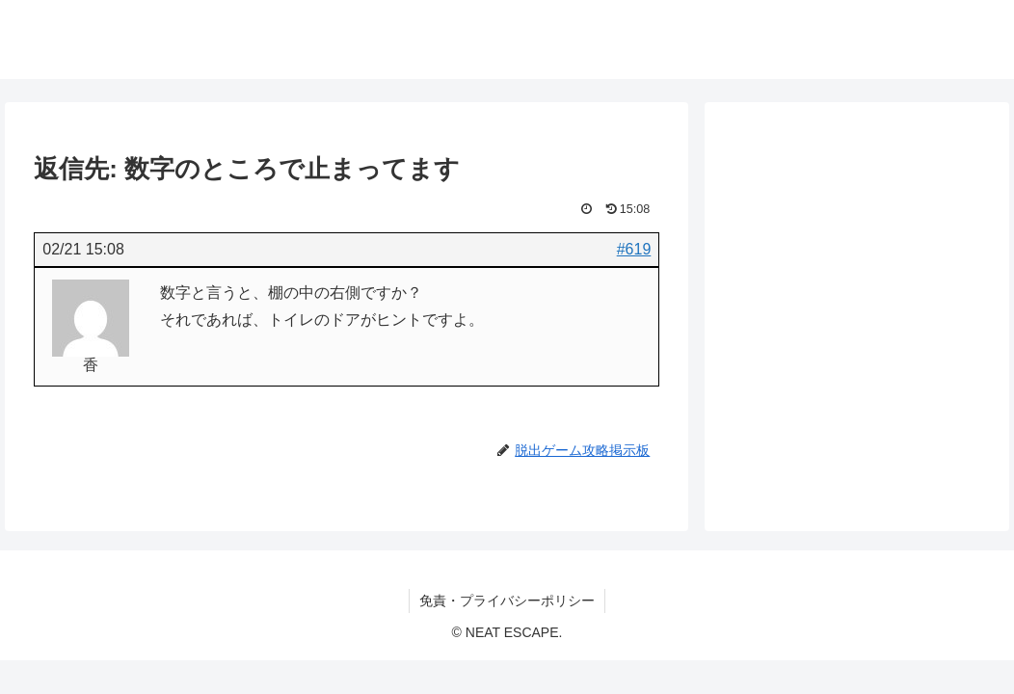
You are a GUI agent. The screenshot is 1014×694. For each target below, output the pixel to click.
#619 (634, 249)
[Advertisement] (857, 270)
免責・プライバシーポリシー (507, 600)
